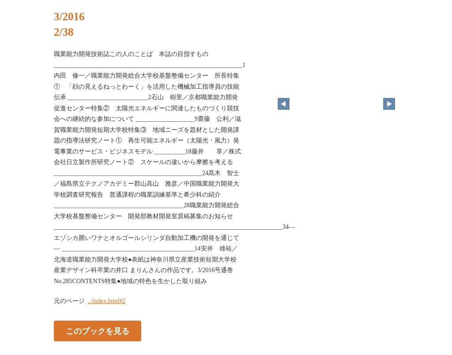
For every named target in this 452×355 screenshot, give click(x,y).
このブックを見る (97, 331)
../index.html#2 (106, 301)
